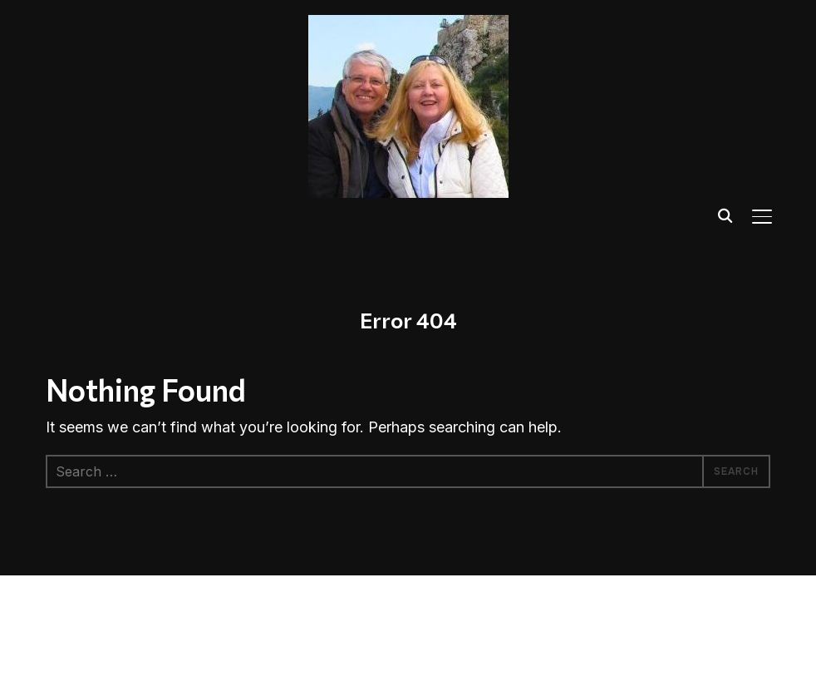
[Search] (725, 214)
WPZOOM (159, 638)
